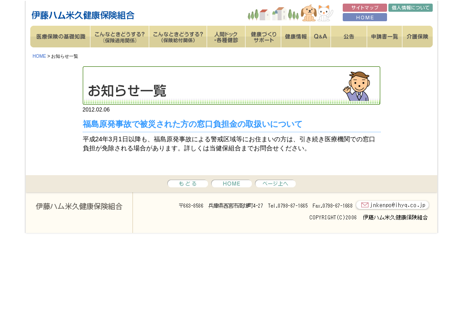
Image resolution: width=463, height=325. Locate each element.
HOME (39, 56)
